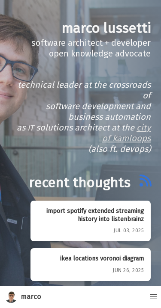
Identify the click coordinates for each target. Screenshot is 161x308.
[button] (150, 297)
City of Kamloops (126, 132)
